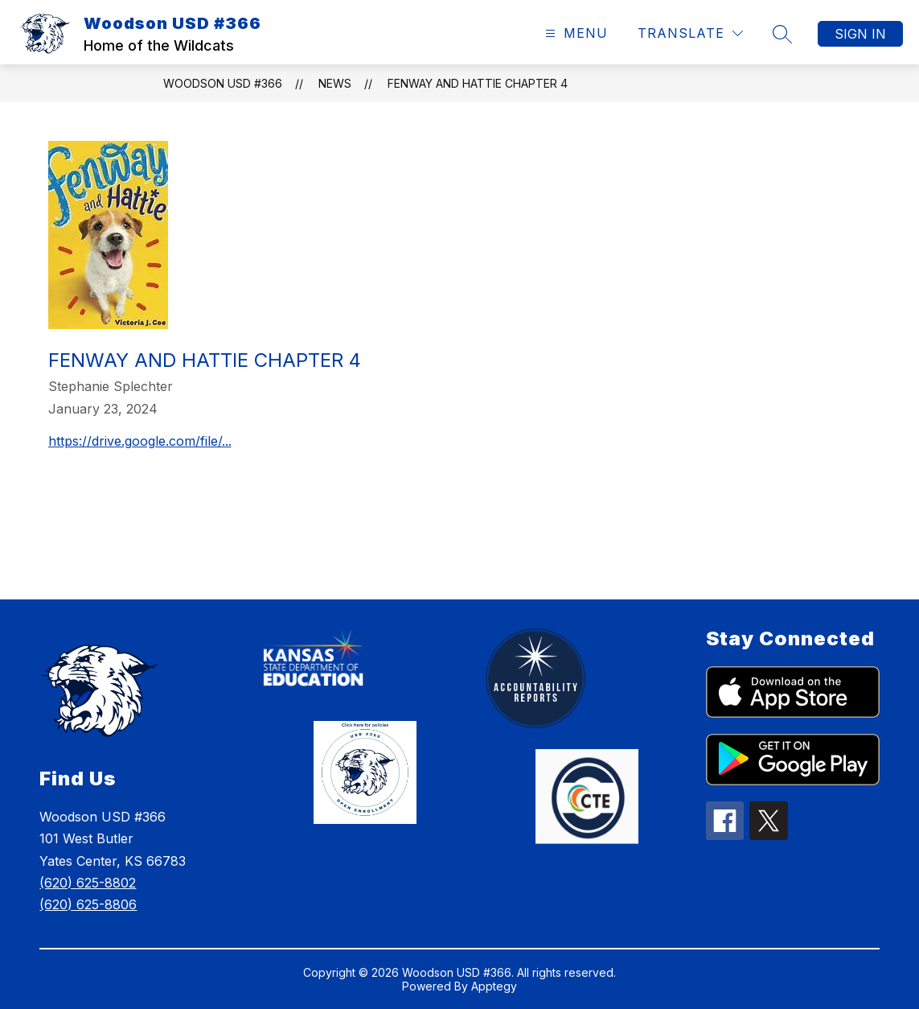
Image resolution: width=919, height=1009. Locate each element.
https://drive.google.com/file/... (140, 441)
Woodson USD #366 (222, 83)
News (334, 83)
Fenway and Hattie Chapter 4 (478, 83)
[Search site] (782, 33)
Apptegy (494, 986)
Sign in (860, 34)
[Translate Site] (690, 33)
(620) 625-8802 (87, 883)
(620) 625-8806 (88, 904)
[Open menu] (574, 33)
